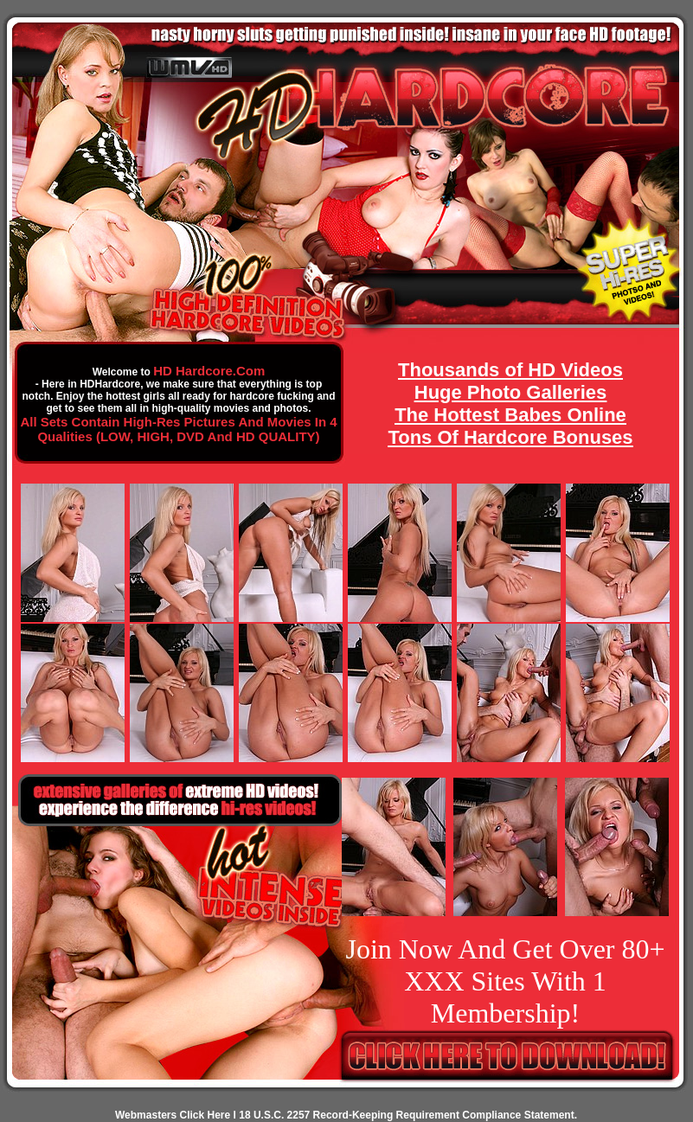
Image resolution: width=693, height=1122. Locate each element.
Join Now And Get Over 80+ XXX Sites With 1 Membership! (504, 981)
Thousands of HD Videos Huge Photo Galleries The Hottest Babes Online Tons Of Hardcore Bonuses (510, 403)
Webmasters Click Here (172, 1115)
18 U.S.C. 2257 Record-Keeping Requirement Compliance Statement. (408, 1115)
